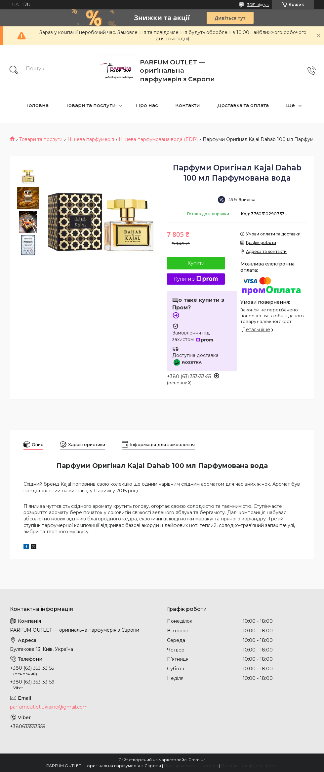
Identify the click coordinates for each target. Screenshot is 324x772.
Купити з (196, 279)
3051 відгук (258, 4)
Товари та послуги (91, 105)
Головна (37, 105)
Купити (196, 263)
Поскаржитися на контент (191, 765)
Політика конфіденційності (249, 765)
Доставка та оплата (243, 105)
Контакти (187, 105)
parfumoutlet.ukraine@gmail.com (49, 707)
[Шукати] (14, 70)
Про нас (147, 105)
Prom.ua (197, 759)
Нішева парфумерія (90, 139)
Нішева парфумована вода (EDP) (158, 139)
